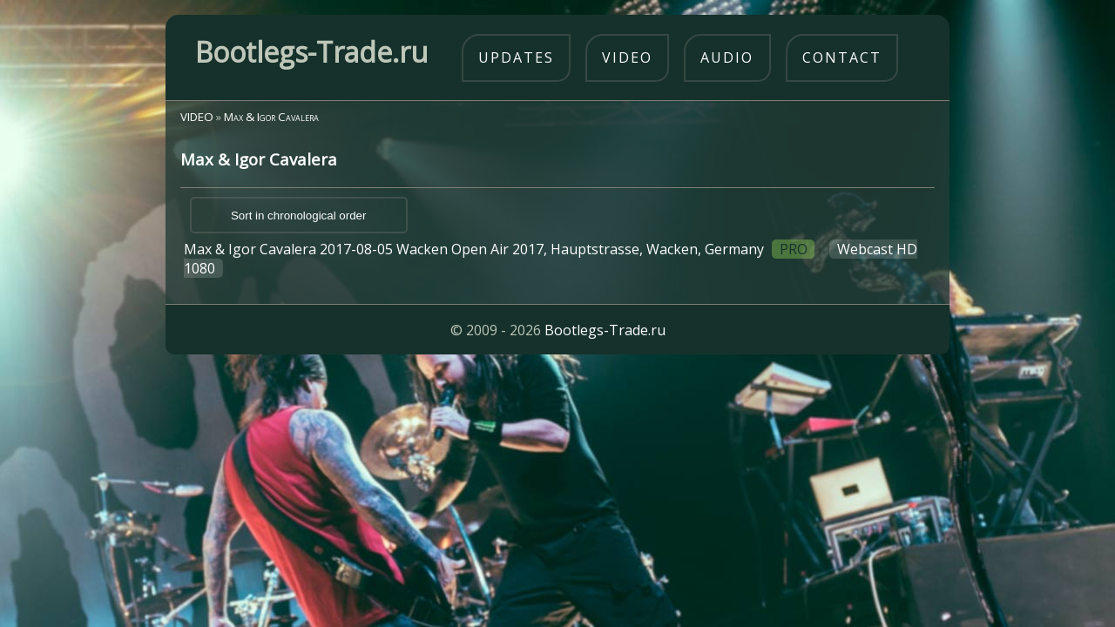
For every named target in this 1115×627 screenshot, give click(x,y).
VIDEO (196, 117)
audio (726, 57)
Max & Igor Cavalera (271, 117)
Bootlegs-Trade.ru (605, 330)
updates (516, 57)
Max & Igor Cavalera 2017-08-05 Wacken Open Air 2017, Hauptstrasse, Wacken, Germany (550, 258)
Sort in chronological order (299, 215)
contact (842, 57)
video (627, 57)
